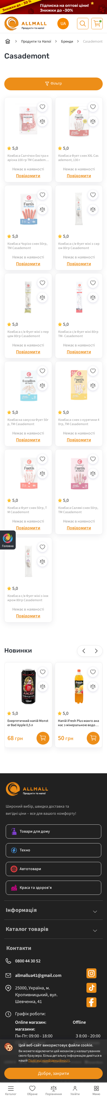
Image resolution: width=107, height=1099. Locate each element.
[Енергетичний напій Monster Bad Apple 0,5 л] (28, 696)
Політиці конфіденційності (49, 1060)
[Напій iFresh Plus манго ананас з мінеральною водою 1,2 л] (79, 696)
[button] (83, 650)
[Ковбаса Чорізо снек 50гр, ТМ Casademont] (28, 219)
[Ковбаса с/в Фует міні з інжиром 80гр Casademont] (28, 571)
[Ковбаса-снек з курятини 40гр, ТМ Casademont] (79, 395)
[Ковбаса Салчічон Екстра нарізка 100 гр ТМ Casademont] (28, 131)
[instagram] (91, 973)
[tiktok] (91, 988)
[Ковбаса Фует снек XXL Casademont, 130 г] (79, 131)
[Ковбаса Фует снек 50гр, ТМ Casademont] (28, 483)
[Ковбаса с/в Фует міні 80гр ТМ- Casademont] (79, 307)
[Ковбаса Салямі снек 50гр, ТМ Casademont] (79, 483)
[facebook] (91, 1002)
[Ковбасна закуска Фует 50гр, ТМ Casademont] (28, 395)
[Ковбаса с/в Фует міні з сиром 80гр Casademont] (79, 219)
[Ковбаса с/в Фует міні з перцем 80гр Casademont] (28, 307)
